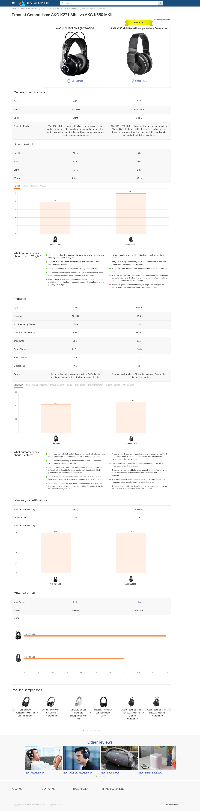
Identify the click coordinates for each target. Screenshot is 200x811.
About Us (17, 789)
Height (17, 186)
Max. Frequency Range (61, 385)
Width (25, 186)
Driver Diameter (95, 385)
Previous (13, 709)
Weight (43, 186)
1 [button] (83, 730)
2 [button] (87, 730)
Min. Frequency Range (36, 385)
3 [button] (91, 730)
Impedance (80, 385)
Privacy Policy (80, 789)
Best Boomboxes (110, 773)
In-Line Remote (113, 385)
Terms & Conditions (113, 789)
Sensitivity (18, 385)
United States (174, 805)
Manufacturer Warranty (24, 526)
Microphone (128, 385)
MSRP (17, 619)
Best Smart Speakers (150, 773)
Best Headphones (34, 773)
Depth (34, 186)
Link (75, 602)
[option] (38, 711)
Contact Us (48, 789)
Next (169, 709)
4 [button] (95, 730)
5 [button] (99, 730)
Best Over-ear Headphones (77, 773)
